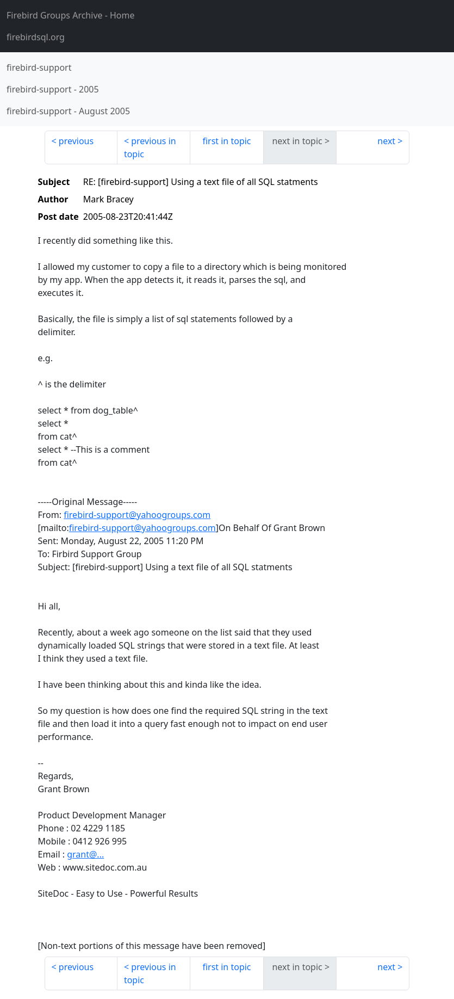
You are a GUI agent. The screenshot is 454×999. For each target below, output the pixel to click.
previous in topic (150, 147)
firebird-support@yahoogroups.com (137, 515)
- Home (71, 15)
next (386, 141)
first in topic (226, 141)
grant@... (85, 854)
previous (76, 141)
